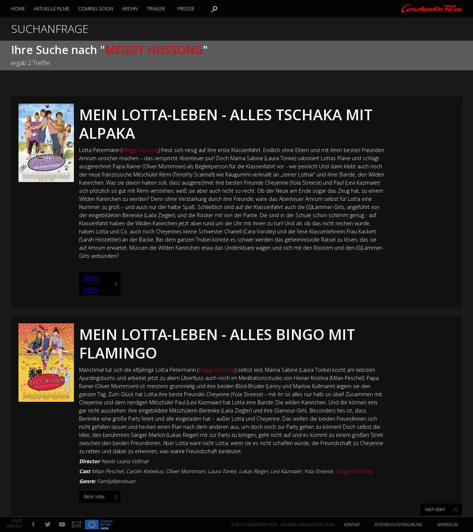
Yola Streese (318, 471)
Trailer (156, 8)
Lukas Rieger (253, 471)
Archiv (130, 8)
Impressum (447, 524)
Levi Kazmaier (286, 471)
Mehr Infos (91, 284)
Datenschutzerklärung (398, 524)
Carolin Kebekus (144, 471)
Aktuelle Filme (51, 8)
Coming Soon (95, 8)
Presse (185, 8)
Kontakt (352, 524)
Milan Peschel (107, 471)
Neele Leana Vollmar (125, 461)
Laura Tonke (222, 471)
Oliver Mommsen (185, 471)
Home (18, 8)
